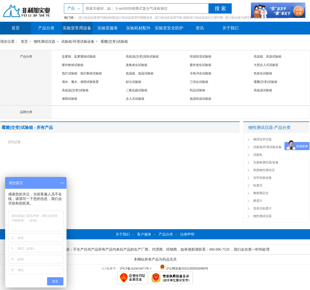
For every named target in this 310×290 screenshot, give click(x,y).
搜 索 (220, 8)
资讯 (200, 28)
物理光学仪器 (262, 139)
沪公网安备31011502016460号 (184, 268)
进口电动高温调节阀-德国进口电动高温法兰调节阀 (188, 17)
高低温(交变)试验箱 (75, 90)
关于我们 (230, 28)
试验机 (257, 155)
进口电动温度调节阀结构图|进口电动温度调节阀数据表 (115, 17)
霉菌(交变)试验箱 (114, 41)
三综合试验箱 (199, 82)
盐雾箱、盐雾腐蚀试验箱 (79, 56)
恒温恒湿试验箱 (200, 56)
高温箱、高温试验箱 (267, 56)
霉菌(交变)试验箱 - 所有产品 (27, 127)
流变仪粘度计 (262, 208)
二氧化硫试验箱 (136, 90)
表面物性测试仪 (264, 170)
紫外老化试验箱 (200, 65)
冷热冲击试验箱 (200, 73)
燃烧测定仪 (261, 193)
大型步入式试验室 (266, 65)
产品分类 (46, 28)
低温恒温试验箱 (200, 99)
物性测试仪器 (44, 41)
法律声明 (187, 234)
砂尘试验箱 (133, 82)
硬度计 (257, 201)
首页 (16, 28)
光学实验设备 (262, 178)
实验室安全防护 (169, 28)
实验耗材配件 (138, 28)
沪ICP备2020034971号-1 (135, 268)
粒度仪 (257, 185)
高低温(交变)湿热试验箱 (142, 56)
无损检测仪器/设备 (266, 162)
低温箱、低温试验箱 (139, 73)
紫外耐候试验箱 (72, 65)
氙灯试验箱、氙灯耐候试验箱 (82, 73)
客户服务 (144, 234)
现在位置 (7, 41)
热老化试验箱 (263, 73)
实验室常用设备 (77, 28)
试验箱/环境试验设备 (77, 41)
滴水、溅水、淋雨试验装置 (80, 82)
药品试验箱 (197, 90)
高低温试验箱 (263, 90)
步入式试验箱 (135, 99)
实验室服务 (107, 28)
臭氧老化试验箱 (136, 65)
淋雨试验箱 (69, 99)
